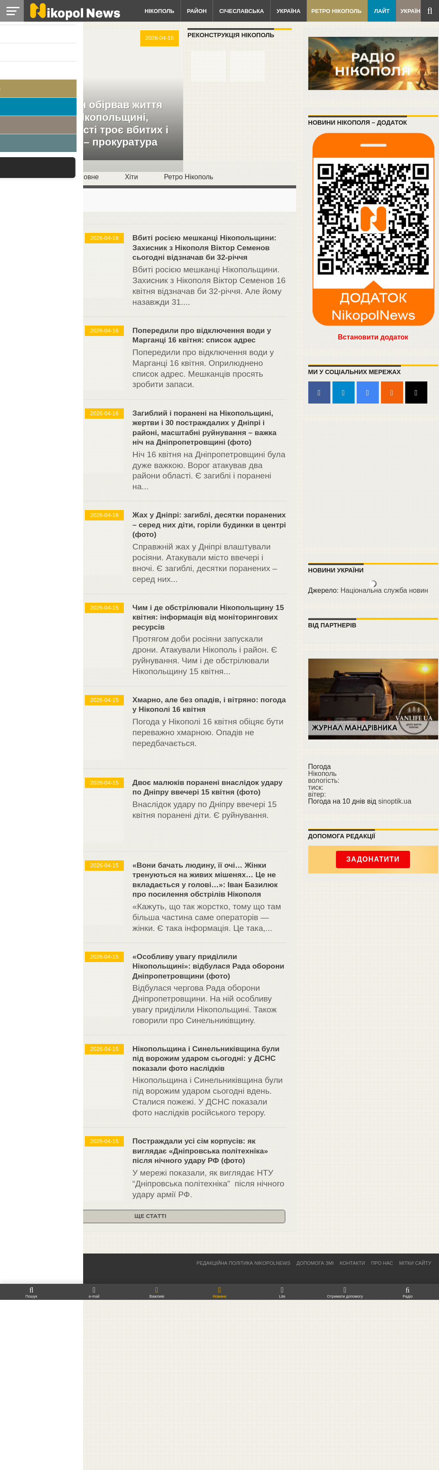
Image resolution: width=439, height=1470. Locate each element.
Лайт (382, 11)
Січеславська (241, 11)
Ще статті (150, 1386)
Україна (288, 11)
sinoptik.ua (395, 801)
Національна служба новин (384, 590)
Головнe (85, 177)
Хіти (131, 177)
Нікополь (159, 11)
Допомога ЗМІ (315, 1432)
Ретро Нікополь (336, 11)
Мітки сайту (415, 1432)
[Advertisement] (373, 484)
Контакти (352, 1432)
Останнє (32, 177)
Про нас (382, 1432)
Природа (30, 783)
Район (197, 11)
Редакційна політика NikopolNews (244, 1432)
